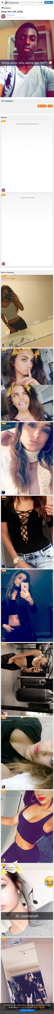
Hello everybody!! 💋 (7, 720)
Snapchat (6, 8)
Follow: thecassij (5, 426)
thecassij (3, 499)
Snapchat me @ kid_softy (27, 197)
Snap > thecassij (5, 573)
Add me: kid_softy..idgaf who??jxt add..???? (27, 124)
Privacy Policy (24, 1007)
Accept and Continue (27, 1010)
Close (50, 106)
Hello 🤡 (3, 352)
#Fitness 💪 (4, 646)
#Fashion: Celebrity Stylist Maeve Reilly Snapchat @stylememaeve (19, 941)
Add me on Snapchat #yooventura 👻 (11, 794)
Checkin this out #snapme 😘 (9, 867)
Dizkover (12, 2)
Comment (42, 106)
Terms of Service (39, 1007)
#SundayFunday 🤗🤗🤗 (8, 278)
